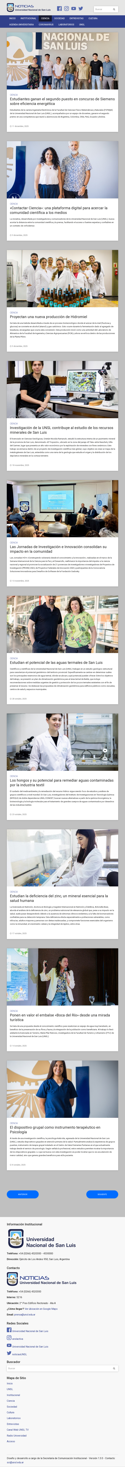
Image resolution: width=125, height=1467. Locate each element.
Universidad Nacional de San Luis (27, 1331)
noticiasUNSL (17, 1354)
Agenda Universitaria (21, 24)
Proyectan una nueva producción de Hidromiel (48, 317)
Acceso (11, 1441)
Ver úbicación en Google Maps (41, 1309)
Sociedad (59, 18)
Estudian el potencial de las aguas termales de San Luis (56, 662)
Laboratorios (66, 24)
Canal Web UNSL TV (18, 1429)
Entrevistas (77, 18)
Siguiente (106, 1194)
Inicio (12, 18)
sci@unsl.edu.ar (15, 1462)
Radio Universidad (16, 1435)
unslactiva (15, 1339)
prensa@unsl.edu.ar (24, 1314)
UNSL (82, 24)
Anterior (18, 1194)
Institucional (28, 18)
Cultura (92, 18)
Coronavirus (46, 24)
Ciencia (45, 18)
